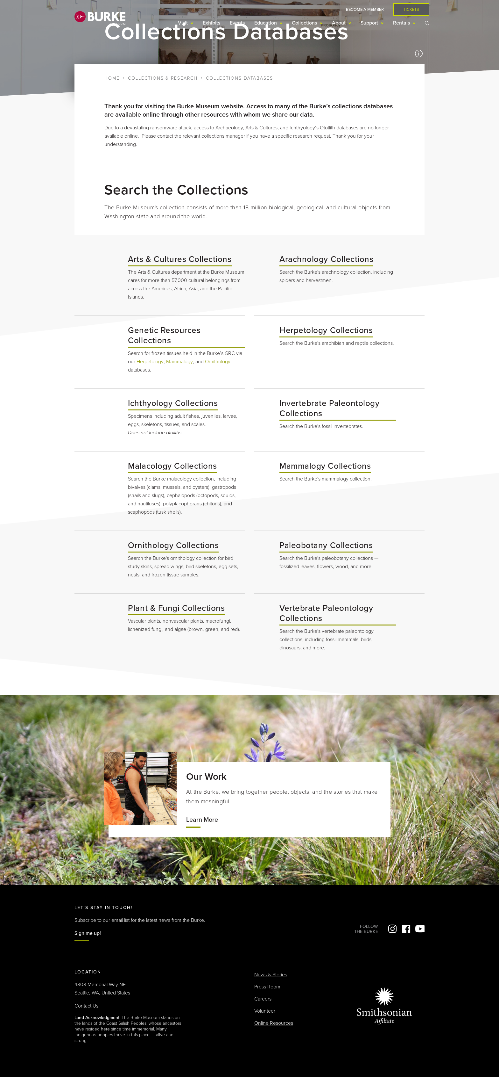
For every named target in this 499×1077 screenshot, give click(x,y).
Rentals (402, 23)
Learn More (202, 820)
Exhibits (211, 23)
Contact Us (86, 1006)
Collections (305, 23)
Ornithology (217, 361)
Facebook (406, 929)
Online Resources (273, 1023)
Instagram (392, 929)
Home (112, 78)
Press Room (267, 987)
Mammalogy (179, 361)
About (339, 23)
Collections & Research (163, 78)
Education (266, 23)
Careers (262, 999)
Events (237, 23)
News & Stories (270, 975)
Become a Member (365, 9)
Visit (183, 23)
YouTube (420, 929)
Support (370, 23)
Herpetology (150, 361)
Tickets (411, 9)
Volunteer (264, 1011)
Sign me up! (87, 933)
